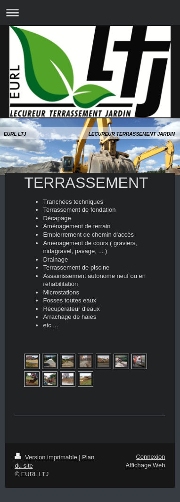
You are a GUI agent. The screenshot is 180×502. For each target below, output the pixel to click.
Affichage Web (145, 465)
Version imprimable (47, 457)
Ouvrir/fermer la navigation (90, 12)
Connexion (150, 456)
